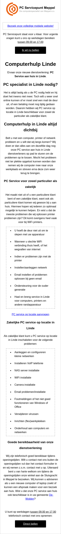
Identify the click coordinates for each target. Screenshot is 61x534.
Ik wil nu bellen (30, 50)
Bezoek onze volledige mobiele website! (30, 26)
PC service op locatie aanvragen (30, 314)
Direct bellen (30, 523)
